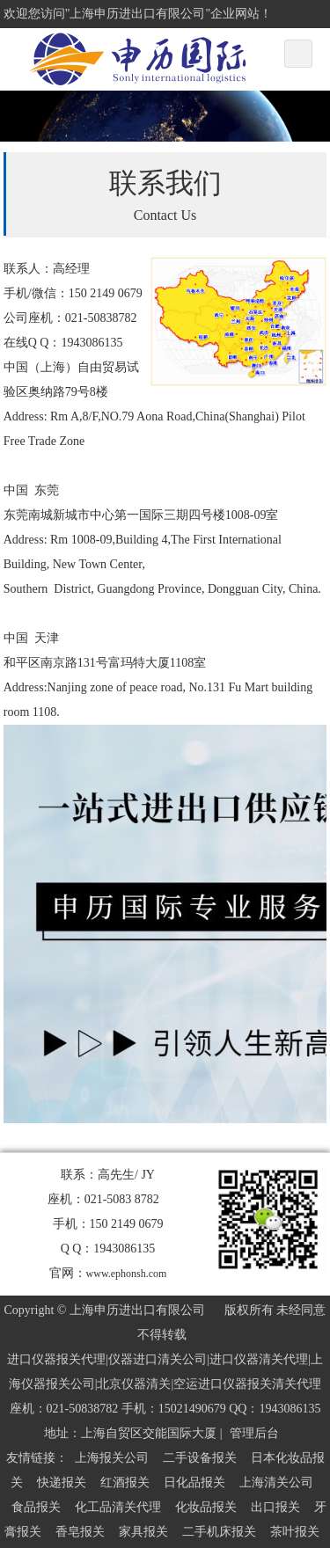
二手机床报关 (219, 1531)
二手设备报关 (200, 1457)
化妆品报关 (206, 1507)
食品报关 (36, 1507)
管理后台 (254, 1433)
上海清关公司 (276, 1482)
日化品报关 (194, 1482)
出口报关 (275, 1507)
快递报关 (61, 1482)
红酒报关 (125, 1482)
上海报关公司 (112, 1457)
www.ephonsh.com (126, 1273)
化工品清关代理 (118, 1507)
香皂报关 (80, 1531)
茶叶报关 (294, 1531)
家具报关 (143, 1531)
